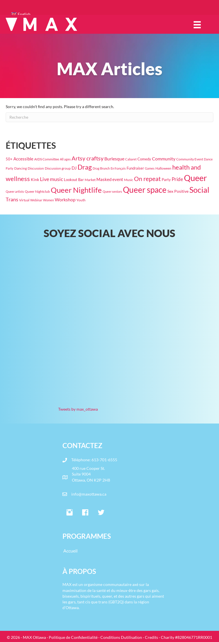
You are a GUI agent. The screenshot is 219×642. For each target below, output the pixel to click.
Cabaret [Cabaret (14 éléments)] (131, 159)
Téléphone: (81, 459)
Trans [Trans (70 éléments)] (12, 199)
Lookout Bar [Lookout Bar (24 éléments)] (74, 179)
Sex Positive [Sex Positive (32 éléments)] (177, 191)
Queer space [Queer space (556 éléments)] (145, 189)
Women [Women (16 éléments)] (48, 200)
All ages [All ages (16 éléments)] (65, 159)
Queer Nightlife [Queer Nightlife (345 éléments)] (76, 190)
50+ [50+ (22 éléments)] (9, 159)
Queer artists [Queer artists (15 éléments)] (15, 191)
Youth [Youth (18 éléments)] (81, 200)
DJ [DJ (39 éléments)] (74, 167)
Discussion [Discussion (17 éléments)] (36, 168)
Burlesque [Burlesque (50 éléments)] (114, 159)
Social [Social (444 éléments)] (199, 189)
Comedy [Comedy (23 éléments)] (144, 159)
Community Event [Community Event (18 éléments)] (189, 159)
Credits (151, 637)
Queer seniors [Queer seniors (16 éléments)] (112, 191)
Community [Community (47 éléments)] (163, 158)
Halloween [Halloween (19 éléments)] (163, 168)
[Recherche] (109, 117)
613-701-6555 (104, 459)
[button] (69, 513)
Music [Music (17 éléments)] (128, 180)
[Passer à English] (112, 14)
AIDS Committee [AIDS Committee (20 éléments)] (46, 159)
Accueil (70, 550)
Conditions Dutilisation (121, 637)
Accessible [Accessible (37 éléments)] (23, 158)
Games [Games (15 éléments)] (150, 168)
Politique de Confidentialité (73, 637)
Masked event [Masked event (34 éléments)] (109, 179)
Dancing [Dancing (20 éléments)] (20, 168)
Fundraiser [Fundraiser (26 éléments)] (135, 168)
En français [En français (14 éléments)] (118, 168)
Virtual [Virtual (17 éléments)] (24, 200)
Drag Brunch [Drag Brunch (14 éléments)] (101, 168)
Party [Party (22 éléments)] (166, 180)
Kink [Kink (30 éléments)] (35, 179)
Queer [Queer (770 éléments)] (195, 178)
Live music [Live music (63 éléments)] (51, 179)
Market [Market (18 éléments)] (90, 180)
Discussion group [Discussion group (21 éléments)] (58, 168)
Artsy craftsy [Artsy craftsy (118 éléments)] (88, 158)
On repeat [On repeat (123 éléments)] (147, 178)
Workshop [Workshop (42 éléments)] (65, 199)
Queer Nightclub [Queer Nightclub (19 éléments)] (37, 191)
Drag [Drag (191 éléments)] (85, 167)
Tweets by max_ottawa (78, 409)
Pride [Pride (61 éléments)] (177, 179)
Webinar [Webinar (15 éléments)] (36, 200)
